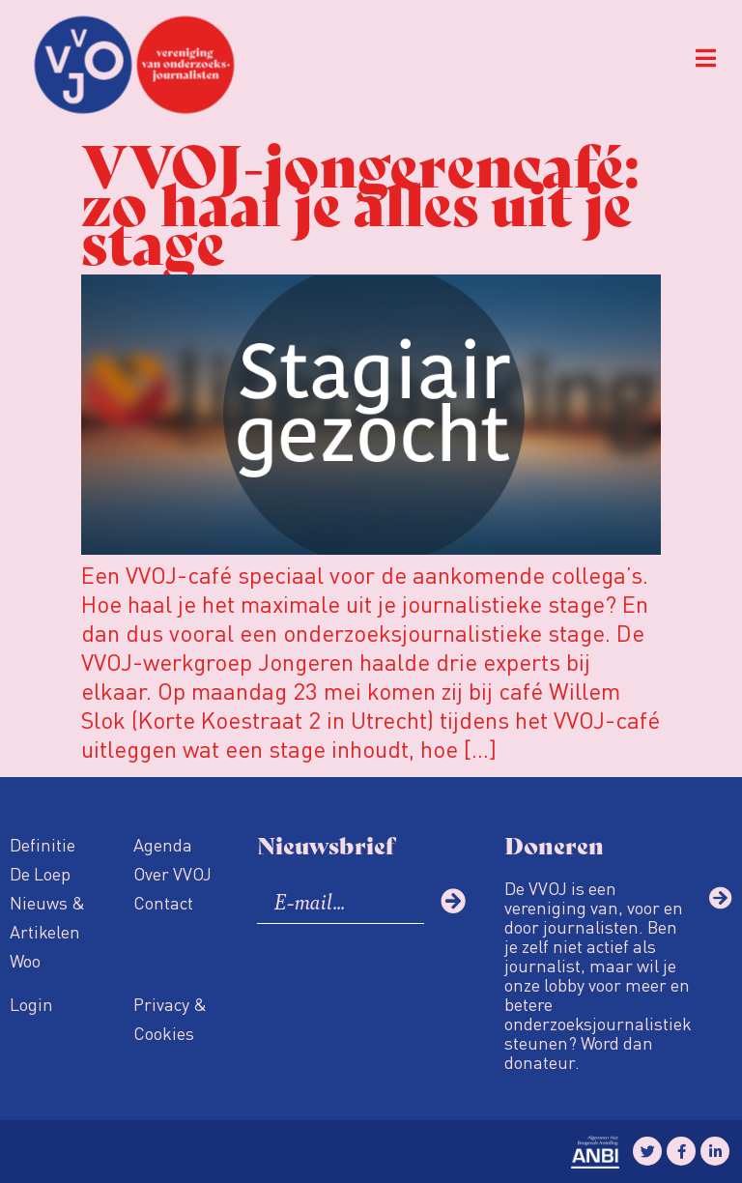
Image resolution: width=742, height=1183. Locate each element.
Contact (163, 902)
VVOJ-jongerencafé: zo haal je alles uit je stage (360, 200)
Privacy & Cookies (170, 1018)
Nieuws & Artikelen (47, 916)
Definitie (42, 844)
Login (31, 1004)
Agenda (162, 844)
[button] (706, 58)
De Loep (40, 873)
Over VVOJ (172, 873)
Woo (25, 960)
